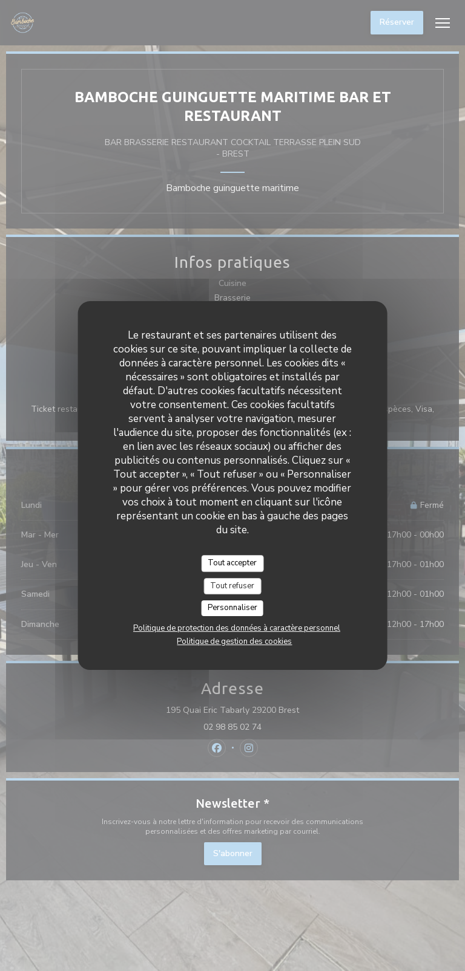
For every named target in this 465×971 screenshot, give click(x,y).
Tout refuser (232, 585)
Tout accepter (232, 562)
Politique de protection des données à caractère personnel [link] (236, 628)
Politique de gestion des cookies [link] (234, 641)
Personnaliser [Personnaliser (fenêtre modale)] (232, 607)
